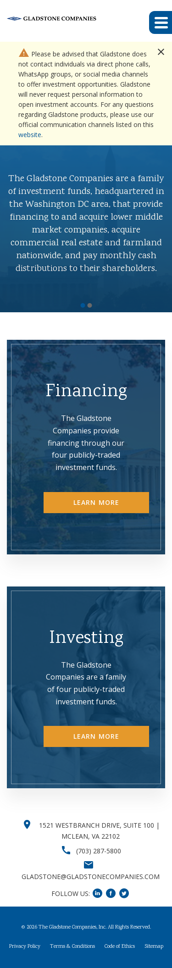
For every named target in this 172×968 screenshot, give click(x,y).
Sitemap (153, 947)
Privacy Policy (24, 947)
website (29, 134)
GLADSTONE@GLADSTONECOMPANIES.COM (91, 876)
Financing (86, 392)
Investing (86, 638)
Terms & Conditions (72, 947)
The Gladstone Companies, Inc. (72, 927)
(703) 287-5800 (98, 850)
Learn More (96, 502)
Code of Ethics (120, 947)
